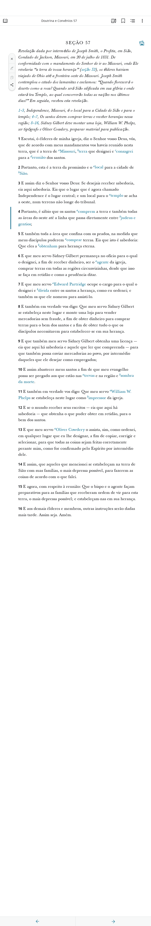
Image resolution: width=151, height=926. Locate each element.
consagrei (124, 151)
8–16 (34, 123)
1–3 (21, 110)
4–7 (35, 116)
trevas (89, 375)
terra (82, 151)
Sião (22, 173)
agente (102, 262)
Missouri (66, 151)
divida (43, 290)
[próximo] (113, 921)
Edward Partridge (69, 284)
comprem (85, 211)
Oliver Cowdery (69, 429)
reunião (38, 157)
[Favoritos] (123, 21)
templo (116, 195)
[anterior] (37, 921)
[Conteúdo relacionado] (132, 21)
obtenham (47, 246)
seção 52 (88, 69)
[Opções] (142, 21)
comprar (73, 240)
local (98, 167)
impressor (96, 398)
